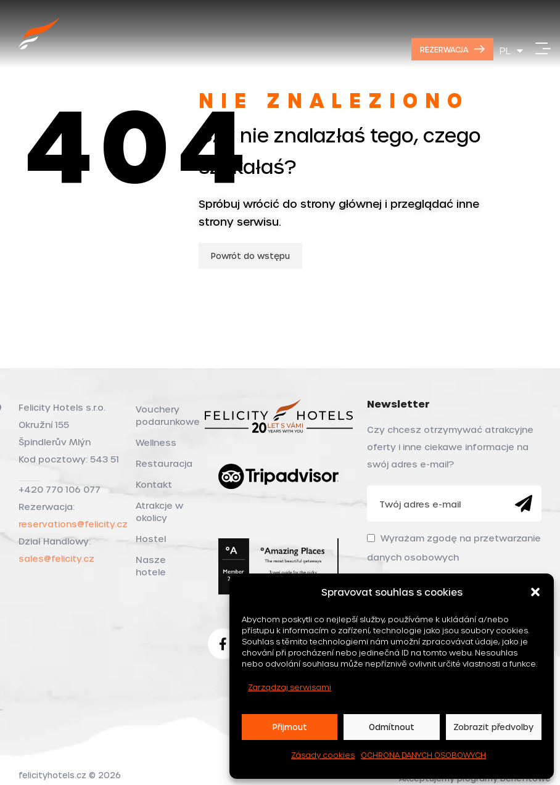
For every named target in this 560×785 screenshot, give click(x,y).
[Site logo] (39, 47)
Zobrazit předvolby (493, 726)
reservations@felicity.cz (73, 524)
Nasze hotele (151, 565)
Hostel (151, 538)
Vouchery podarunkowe (163, 415)
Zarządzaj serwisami (289, 687)
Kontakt (154, 484)
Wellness (156, 442)
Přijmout (290, 726)
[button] (535, 592)
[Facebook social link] (223, 643)
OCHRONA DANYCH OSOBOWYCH (423, 754)
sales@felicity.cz (56, 558)
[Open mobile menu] (543, 49)
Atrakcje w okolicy (159, 511)
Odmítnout (391, 726)
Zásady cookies (323, 754)
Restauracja (163, 463)
